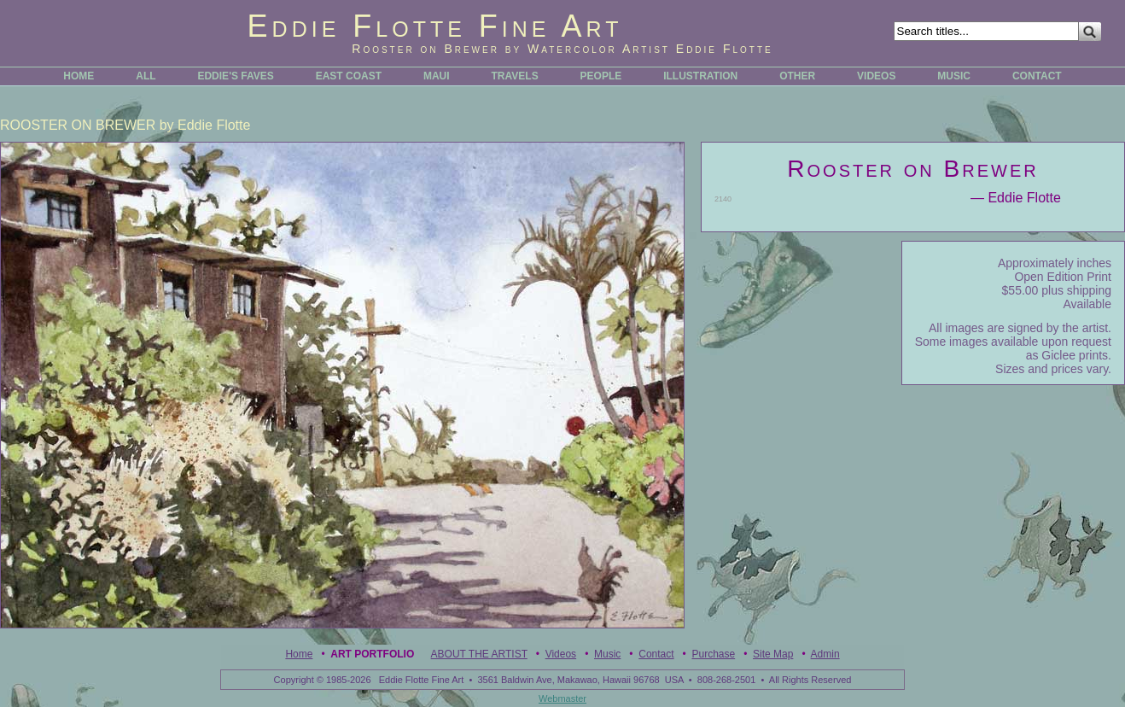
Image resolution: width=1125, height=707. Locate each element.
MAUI (436, 76)
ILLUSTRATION (700, 76)
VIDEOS (876, 76)
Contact (655, 654)
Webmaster (562, 698)
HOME (78, 76)
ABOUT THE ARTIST (479, 654)
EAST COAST (349, 76)
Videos (560, 654)
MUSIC (954, 76)
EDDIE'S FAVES (235, 76)
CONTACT (1037, 76)
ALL (145, 76)
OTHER (797, 76)
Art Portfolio (372, 654)
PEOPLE (601, 76)
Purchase (713, 654)
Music (607, 654)
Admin (825, 654)
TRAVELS (515, 76)
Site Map (773, 654)
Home (298, 654)
